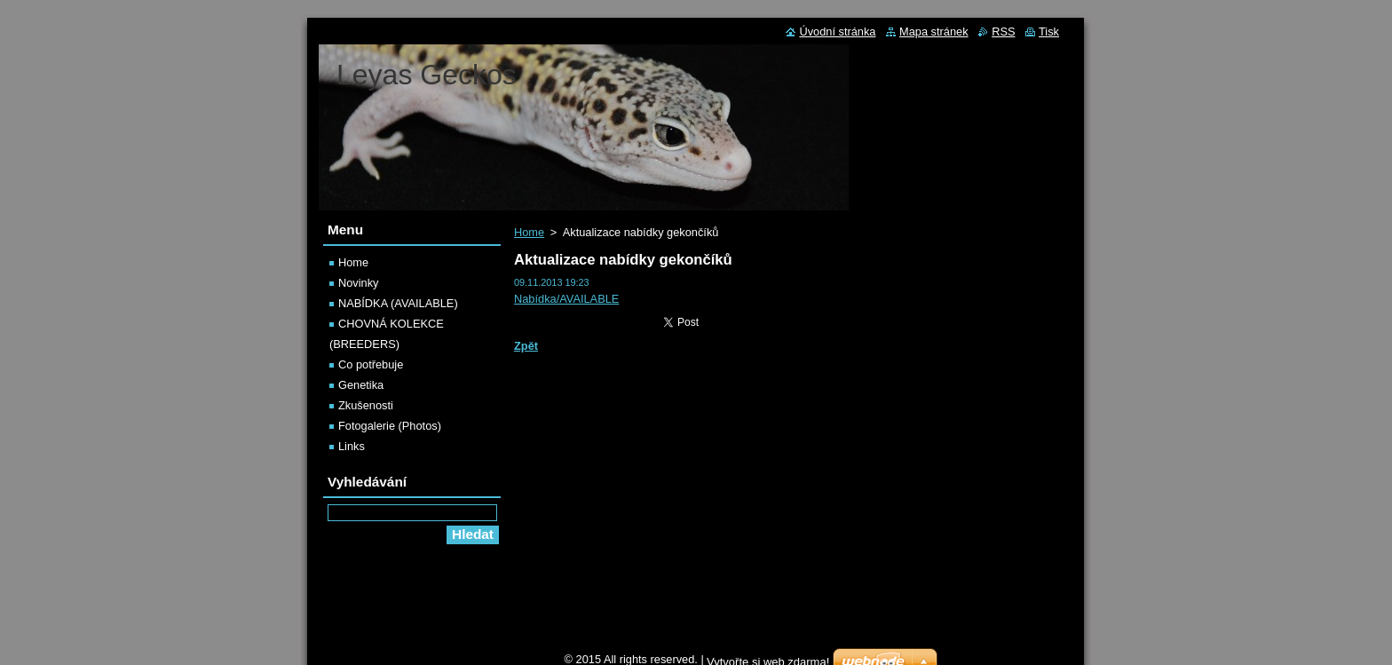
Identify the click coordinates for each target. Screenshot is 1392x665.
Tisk (1049, 31)
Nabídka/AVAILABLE (566, 298)
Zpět (526, 345)
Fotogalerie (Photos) (389, 425)
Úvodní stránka (837, 31)
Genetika (361, 385)
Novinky (358, 282)
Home (529, 232)
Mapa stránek (934, 31)
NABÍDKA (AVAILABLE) (398, 303)
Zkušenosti (365, 405)
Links (351, 446)
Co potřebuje (370, 364)
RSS (1003, 31)
